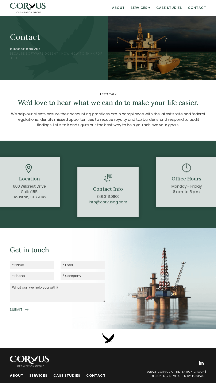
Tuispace (199, 376)
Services (139, 7)
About (118, 7)
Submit (19, 309)
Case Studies (169, 7)
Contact (197, 7)
